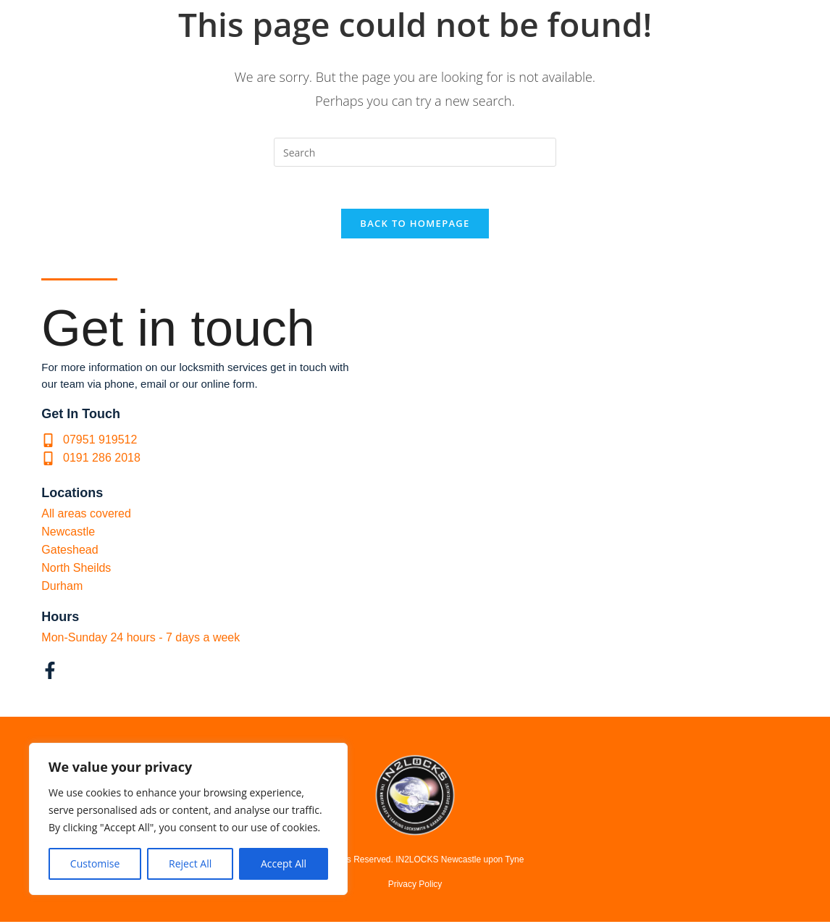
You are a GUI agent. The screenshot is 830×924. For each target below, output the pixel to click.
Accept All (283, 863)
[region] (188, 819)
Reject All (190, 863)
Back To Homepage (414, 225)
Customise (95, 863)
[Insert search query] (415, 152)
